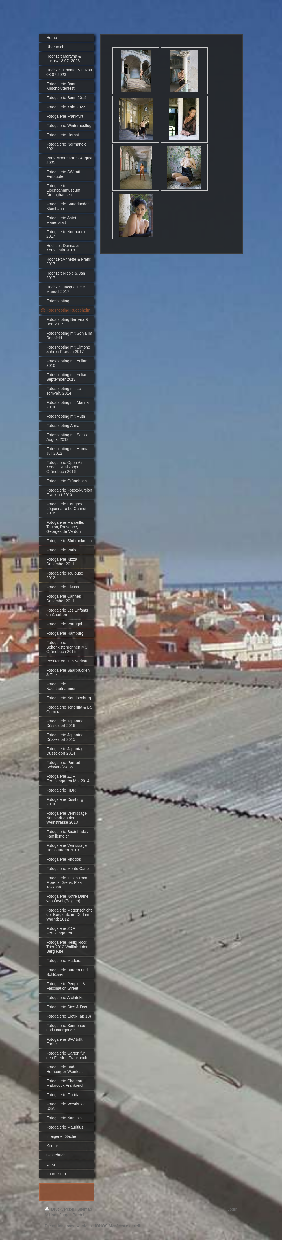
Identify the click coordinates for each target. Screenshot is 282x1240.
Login (232, 1209)
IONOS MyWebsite (111, 1226)
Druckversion (60, 1209)
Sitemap (84, 1209)
